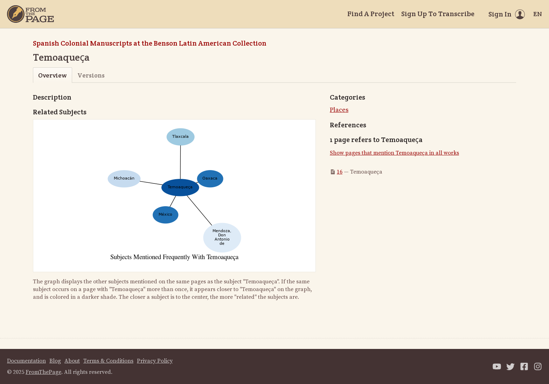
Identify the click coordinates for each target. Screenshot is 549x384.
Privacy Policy (155, 360)
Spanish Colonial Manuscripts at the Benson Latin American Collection (149, 43)
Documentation (26, 360)
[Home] (30, 14)
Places (339, 110)
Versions (91, 75)
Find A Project (370, 13)
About (72, 360)
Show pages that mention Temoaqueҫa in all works (394, 152)
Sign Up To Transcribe (437, 13)
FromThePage (43, 372)
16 (339, 171)
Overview (52, 75)
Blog (55, 360)
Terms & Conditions (108, 360)
